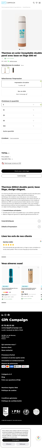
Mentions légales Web (9, 387)
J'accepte (15, 440)
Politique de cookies (8, 390)
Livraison (10, 138)
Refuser (22, 444)
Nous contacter (7, 350)
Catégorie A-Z (6, 374)
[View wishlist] (37, 3)
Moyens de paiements (9, 363)
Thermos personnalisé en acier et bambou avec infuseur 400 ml (28, 289)
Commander (21, 176)
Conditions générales (9, 398)
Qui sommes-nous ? (8, 344)
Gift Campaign (14, 320)
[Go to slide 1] (19, 49)
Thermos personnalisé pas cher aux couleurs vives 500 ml (10, 289)
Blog (3, 377)
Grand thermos (26, 7)
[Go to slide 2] (20, 49)
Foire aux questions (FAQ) (10, 380)
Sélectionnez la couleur (12, 65)
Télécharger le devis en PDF (11, 163)
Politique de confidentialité (11, 401)
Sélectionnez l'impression (11, 78)
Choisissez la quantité (10, 101)
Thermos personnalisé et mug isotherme (11, 7)
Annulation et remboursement (12, 360)
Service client (6, 347)
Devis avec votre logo (22, 171)
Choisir (8, 444)
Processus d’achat (8, 355)
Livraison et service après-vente (13, 358)
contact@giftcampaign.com (11, 328)
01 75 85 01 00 (7, 325)
